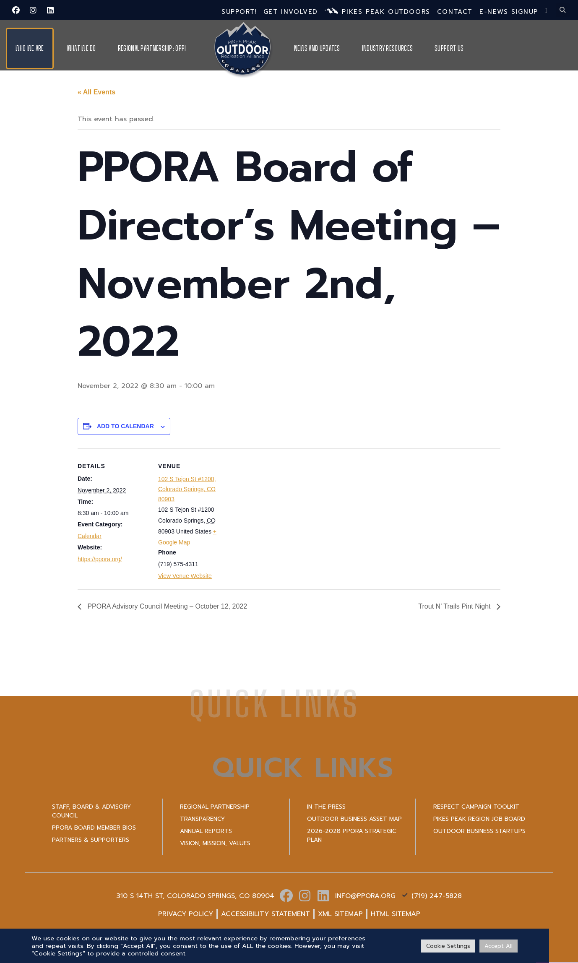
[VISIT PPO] (557, 936)
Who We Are (30, 48)
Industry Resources (387, 48)
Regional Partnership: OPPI (152, 48)
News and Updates (317, 48)
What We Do (81, 48)
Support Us (449, 48)
